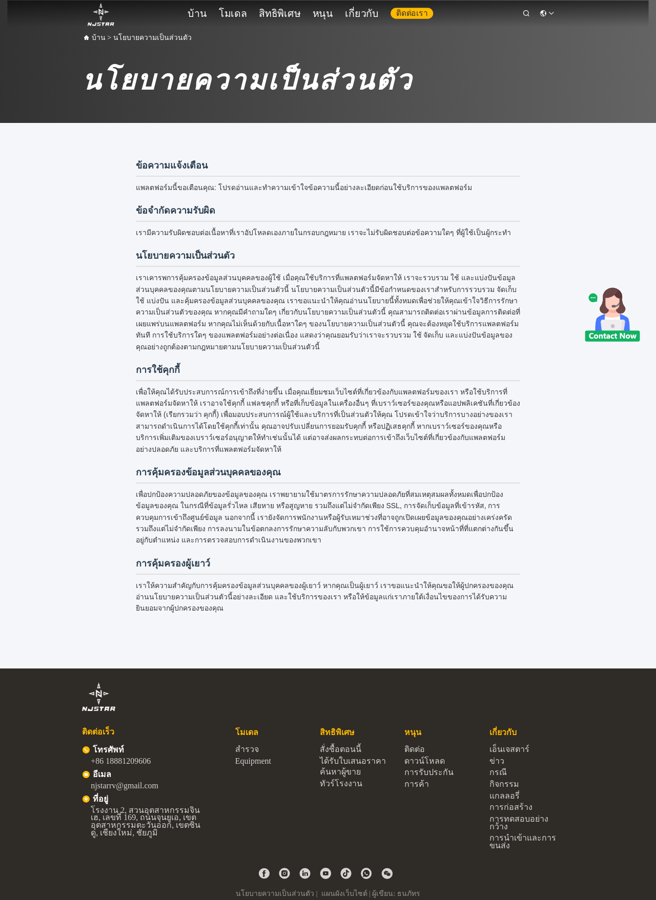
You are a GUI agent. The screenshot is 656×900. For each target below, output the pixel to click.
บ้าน (234, 11)
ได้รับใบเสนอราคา (353, 761)
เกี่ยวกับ (352, 11)
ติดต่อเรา (388, 11)
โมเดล (260, 11)
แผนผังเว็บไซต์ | (346, 893)
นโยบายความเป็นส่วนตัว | (277, 893)
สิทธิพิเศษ (293, 11)
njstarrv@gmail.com (124, 785)
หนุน (324, 11)
